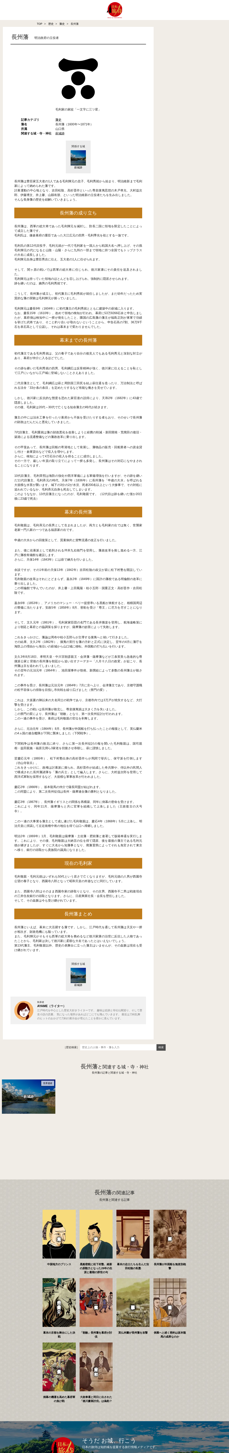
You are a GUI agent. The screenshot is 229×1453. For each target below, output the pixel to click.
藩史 (62, 23)
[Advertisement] (107, 1141)
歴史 (51, 23)
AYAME (42, 1006)
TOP (39, 23)
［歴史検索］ (71, 1047)
